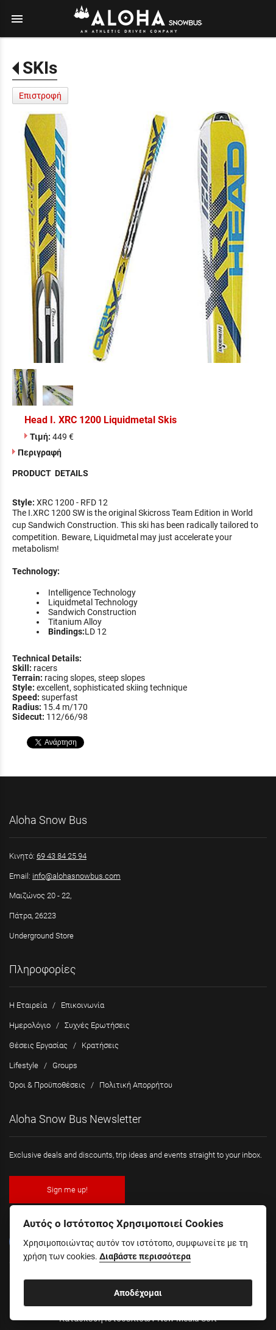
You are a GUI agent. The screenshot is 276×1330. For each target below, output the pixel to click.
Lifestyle (23, 1065)
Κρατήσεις (100, 1045)
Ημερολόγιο (30, 1025)
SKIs (40, 68)
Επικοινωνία (82, 1005)
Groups (64, 1065)
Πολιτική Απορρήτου (135, 1084)
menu (17, 19)
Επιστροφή (40, 95)
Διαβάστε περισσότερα (145, 1256)
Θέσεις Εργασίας (38, 1045)
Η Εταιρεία (28, 1005)
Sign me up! (67, 1189)
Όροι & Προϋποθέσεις (47, 1084)
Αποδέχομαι (138, 1293)
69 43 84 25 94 (62, 855)
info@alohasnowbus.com (76, 876)
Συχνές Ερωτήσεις (97, 1025)
